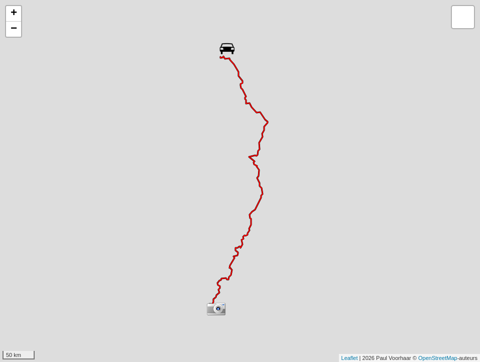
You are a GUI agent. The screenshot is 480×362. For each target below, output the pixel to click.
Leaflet (349, 358)
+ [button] (14, 13)
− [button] (14, 29)
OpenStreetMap (437, 358)
